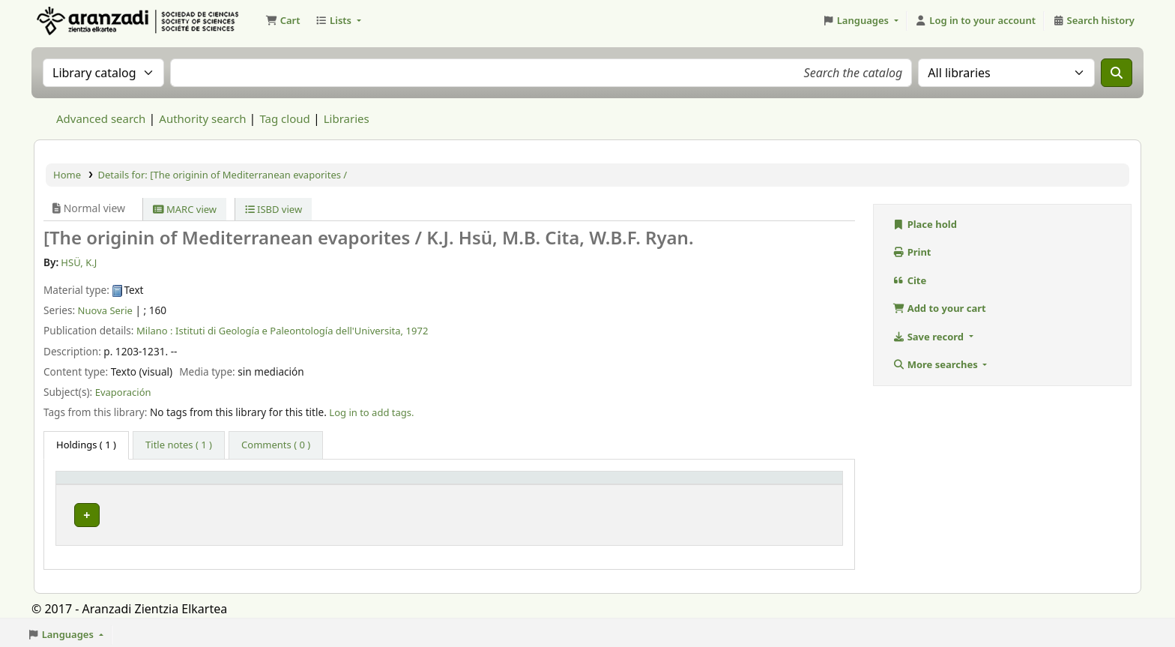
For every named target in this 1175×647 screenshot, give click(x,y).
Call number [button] (476, 484)
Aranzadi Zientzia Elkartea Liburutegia (71, 21)
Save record (929, 336)
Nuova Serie (105, 310)
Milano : (154, 330)
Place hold (924, 224)
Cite (909, 280)
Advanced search (100, 118)
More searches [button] (936, 364)
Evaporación (123, 392)
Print (911, 252)
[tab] (179, 445)
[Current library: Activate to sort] (326, 484)
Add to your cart (939, 308)
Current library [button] (257, 484)
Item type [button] (87, 484)
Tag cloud (284, 118)
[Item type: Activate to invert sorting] (135, 484)
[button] (282, 20)
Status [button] (742, 484)
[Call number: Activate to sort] (579, 484)
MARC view (185, 209)
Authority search (202, 118)
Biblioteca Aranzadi (269, 511)
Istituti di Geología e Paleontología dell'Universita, (289, 330)
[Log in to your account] (975, 20)
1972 (417, 330)
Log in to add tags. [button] (371, 412)
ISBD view (274, 209)
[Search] (1116, 72)
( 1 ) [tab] (86, 444)
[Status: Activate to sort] (781, 484)
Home (67, 174)
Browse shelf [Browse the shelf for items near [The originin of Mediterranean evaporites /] (541, 511)
